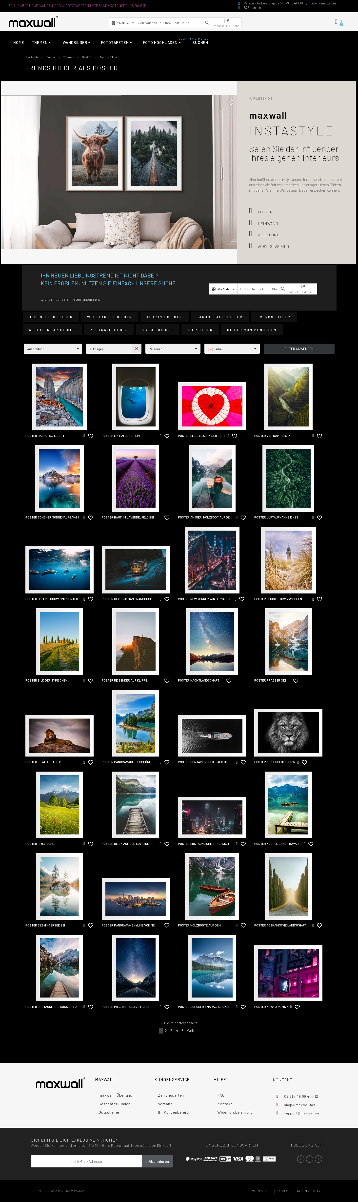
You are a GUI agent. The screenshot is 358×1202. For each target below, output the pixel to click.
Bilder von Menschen (252, 330)
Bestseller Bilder (51, 317)
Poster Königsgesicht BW (274, 762)
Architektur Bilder (52, 330)
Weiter (192, 1030)
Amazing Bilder (164, 317)
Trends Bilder (274, 317)
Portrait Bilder (109, 330)
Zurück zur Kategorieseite (179, 1023)
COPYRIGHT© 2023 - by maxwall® (59, 1191)
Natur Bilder (157, 330)
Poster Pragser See (270, 680)
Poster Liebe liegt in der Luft (201, 436)
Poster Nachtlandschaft (198, 680)
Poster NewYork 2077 (271, 1007)
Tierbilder (200, 330)
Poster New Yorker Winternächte (205, 599)
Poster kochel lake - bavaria (277, 844)
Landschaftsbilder (220, 317)
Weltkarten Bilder (109, 317)
